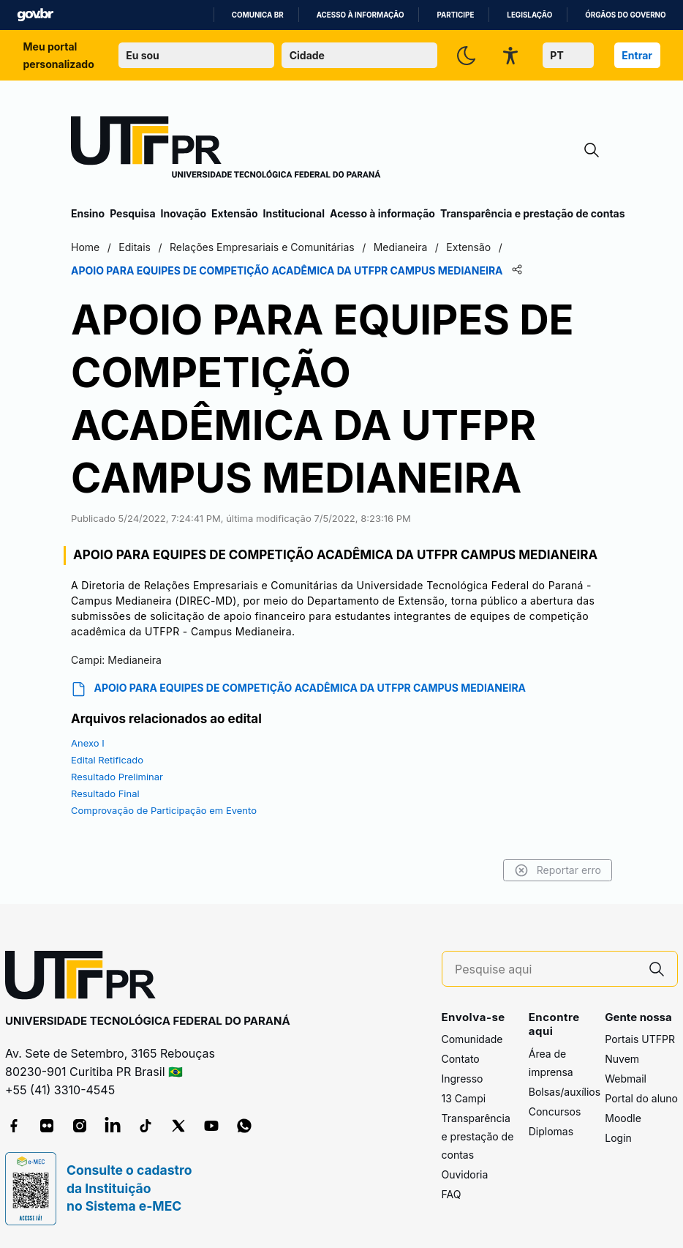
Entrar (637, 55)
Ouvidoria (465, 1174)
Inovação (183, 213)
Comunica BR (258, 15)
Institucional (294, 213)
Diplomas (551, 1131)
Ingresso (462, 1078)
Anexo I (88, 743)
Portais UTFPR (640, 1039)
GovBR (35, 15)
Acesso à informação (360, 15)
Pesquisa (132, 213)
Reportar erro (557, 870)
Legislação (529, 15)
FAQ (451, 1194)
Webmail (625, 1078)
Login (618, 1138)
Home (85, 247)
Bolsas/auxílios (564, 1092)
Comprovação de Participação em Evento (164, 810)
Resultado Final (105, 793)
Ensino (88, 213)
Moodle (623, 1118)
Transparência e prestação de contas (532, 213)
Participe (455, 15)
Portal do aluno (641, 1098)
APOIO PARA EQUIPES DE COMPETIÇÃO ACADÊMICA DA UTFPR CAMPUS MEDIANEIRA (298, 689)
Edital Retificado (107, 760)
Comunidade (472, 1039)
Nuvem (622, 1059)
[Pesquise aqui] (545, 969)
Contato (461, 1059)
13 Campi (464, 1098)
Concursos (555, 1111)
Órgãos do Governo (625, 15)
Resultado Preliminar (117, 776)
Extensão (234, 213)
